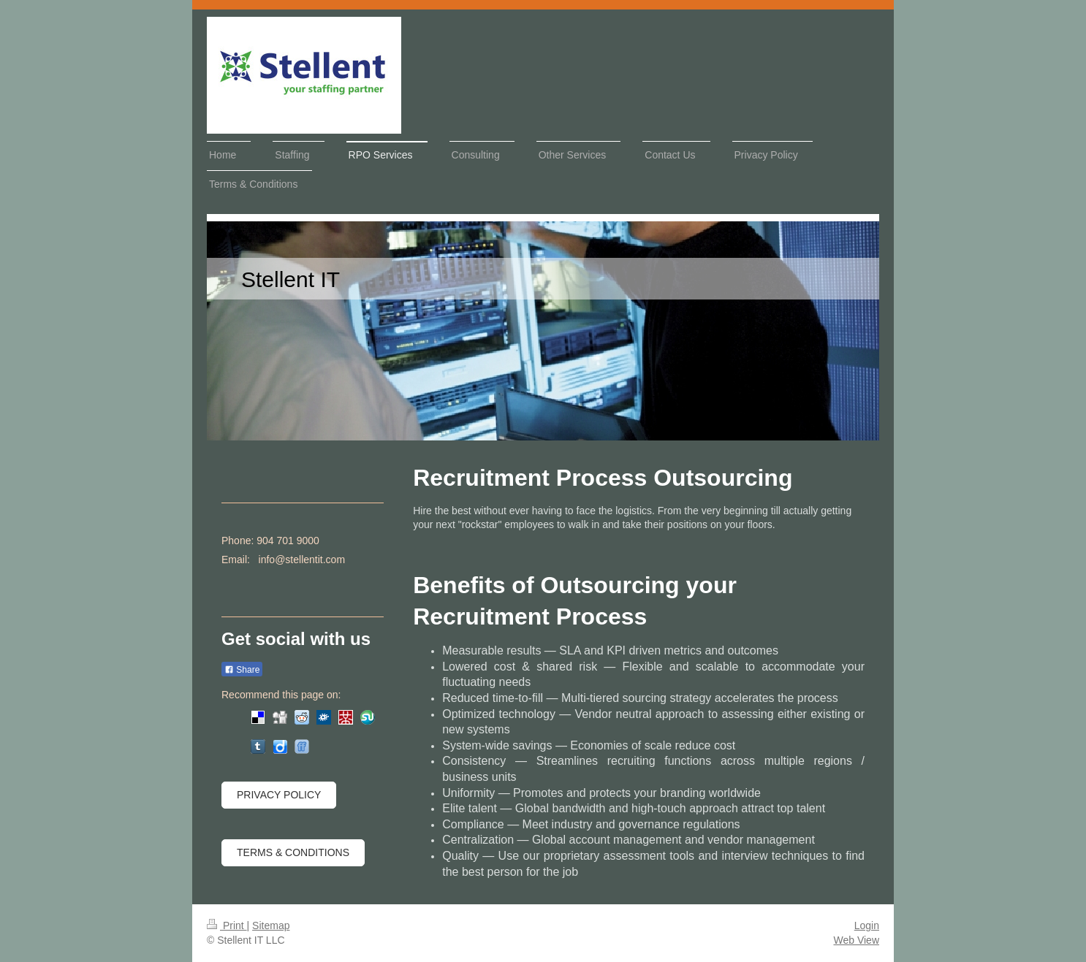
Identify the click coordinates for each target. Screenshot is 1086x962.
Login (866, 925)
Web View (856, 940)
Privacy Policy (279, 795)
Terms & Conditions (293, 852)
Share (241, 670)
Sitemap (270, 925)
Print (227, 925)
